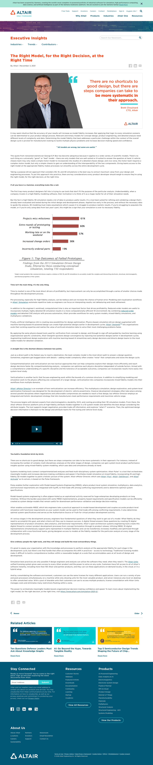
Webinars (69, 677)
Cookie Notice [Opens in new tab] (97, 754)
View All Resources (78, 705)
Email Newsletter (46, 736)
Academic (69, 698)
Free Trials (66, 11)
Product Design (104, 692)
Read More (15, 656)
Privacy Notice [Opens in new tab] (69, 754)
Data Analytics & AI (106, 677)
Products (95, 16)
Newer (16, 613)
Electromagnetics (105, 680)
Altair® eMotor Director (20, 388)
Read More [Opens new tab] (123, 5)
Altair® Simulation (20, 302)
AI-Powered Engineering (108, 674)
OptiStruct (123, 476)
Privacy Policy (33, 698)
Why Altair (81, 16)
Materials (102, 701)
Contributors (49, 44)
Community (69, 689)
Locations (14, 736)
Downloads (69, 683)
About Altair (15, 733)
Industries (108, 16)
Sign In (121, 11)
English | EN (131, 11)
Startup (68, 695)
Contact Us (44, 739)
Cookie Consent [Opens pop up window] (125, 754)
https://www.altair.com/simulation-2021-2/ (79, 591)
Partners (28, 733)
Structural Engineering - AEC (110, 710)
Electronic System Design (108, 683)
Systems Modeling (106, 713)
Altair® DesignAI (114, 324)
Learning (68, 692)
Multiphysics (103, 704)
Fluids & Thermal (105, 686)
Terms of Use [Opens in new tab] (58, 754)
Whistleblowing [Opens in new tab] (113, 754)
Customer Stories (72, 674)
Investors (84, 11)
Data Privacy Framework (83, 754)
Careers (93, 11)
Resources (137, 16)
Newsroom (44, 733)
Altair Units (133, 562)
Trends (31, 44)
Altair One (122, 16)
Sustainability (15, 742)
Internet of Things (105, 695)
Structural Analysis (106, 707)
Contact (101, 11)
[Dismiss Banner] (142, 3)
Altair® (116, 476)
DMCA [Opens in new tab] (105, 754)
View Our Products (111, 720)
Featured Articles (72, 680)
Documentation (71, 686)
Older (136, 613)
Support (75, 11)
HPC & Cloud (103, 689)
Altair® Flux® (106, 476)
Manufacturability (105, 698)
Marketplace (112, 11)
